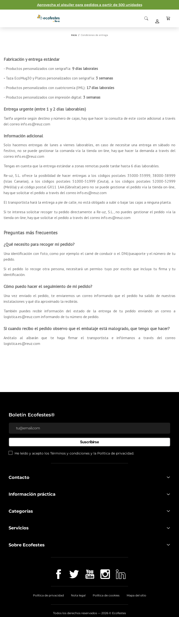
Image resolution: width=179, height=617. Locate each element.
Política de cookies (106, 595)
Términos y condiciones (70, 453)
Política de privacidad (115, 453)
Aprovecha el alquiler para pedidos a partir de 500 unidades (89, 5)
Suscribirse (89, 441)
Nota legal (78, 595)
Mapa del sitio (136, 595)
